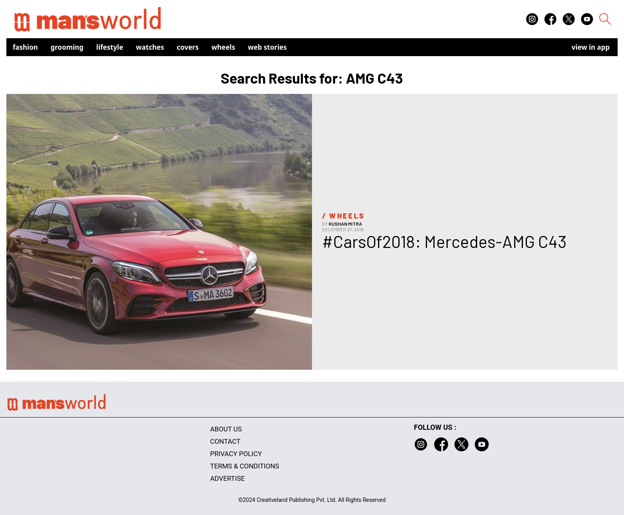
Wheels (223, 47)
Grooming (67, 47)
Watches (150, 47)
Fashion (25, 47)
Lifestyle (109, 47)
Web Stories (267, 47)
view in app (590, 47)
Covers (188, 47)
